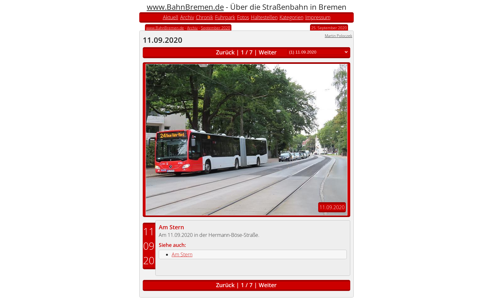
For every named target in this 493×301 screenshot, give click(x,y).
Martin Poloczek (338, 35)
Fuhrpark (225, 17)
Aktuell (170, 17)
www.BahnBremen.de (185, 7)
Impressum (317, 17)
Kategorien (291, 17)
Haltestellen (264, 17)
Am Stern (171, 227)
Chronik (204, 17)
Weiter (268, 52)
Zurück (225, 52)
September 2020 (215, 28)
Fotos (243, 17)
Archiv (187, 17)
